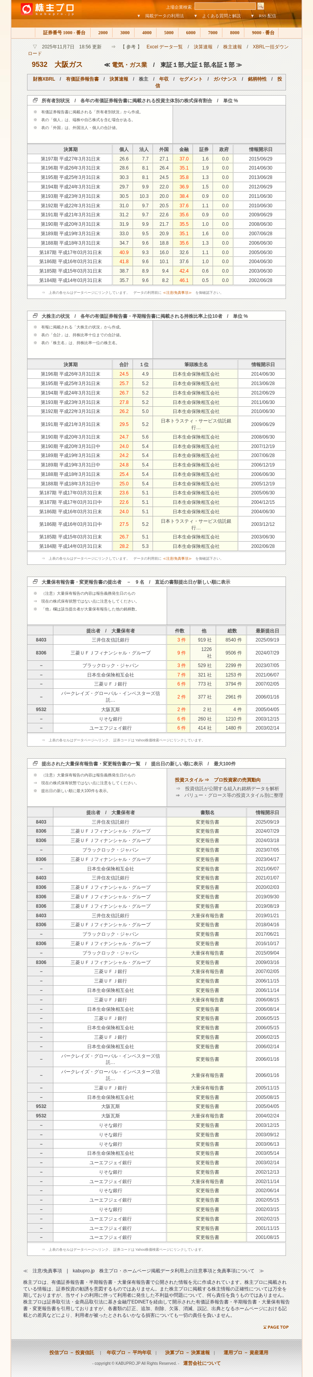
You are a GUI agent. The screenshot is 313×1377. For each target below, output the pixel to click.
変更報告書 (207, 822)
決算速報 (203, 47)
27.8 (124, 402)
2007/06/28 (260, 233)
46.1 (184, 280)
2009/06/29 (260, 215)
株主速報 (232, 47)
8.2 (165, 280)
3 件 (181, 640)
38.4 (184, 196)
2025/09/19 (267, 640)
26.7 (124, 393)
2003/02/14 (267, 728)
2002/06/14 (267, 1190)
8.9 (145, 271)
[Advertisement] (229, 124)
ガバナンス (225, 79)
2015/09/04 (267, 953)
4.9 (145, 374)
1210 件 (234, 719)
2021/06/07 (267, 675)
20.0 (164, 196)
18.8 (164, 243)
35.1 (184, 168)
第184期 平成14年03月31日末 (70, 280)
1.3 (205, 177)
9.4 (165, 271)
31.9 (124, 224)
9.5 (145, 233)
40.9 (124, 252)
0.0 (225, 159)
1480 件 (234, 728)
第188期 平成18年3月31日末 (71, 243)
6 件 (181, 684)
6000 (189, 32)
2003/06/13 (267, 1144)
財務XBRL (44, 79)
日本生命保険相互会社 (196, 374)
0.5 (205, 280)
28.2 (124, 546)
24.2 (124, 455)
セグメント (191, 79)
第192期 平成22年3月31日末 (71, 205)
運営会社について (202, 1363)
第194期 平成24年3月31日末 (71, 187)
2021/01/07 (267, 878)
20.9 (164, 233)
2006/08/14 (267, 1009)
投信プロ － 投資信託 (72, 1352)
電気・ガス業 (129, 64)
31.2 (124, 215)
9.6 (145, 243)
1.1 (205, 205)
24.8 (124, 465)
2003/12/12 (263, 524)
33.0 (124, 233)
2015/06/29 (260, 159)
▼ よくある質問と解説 (217, 15)
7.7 (145, 159)
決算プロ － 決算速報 (185, 1352)
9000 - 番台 (261, 32)
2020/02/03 (267, 887)
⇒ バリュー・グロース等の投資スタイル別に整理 (229, 795)
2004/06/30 (260, 261)
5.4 (145, 446)
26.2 (124, 411)
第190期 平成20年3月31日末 (71, 224)
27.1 (164, 159)
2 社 (207, 709)
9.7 (145, 205)
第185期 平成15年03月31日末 (70, 271)
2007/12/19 (263, 446)
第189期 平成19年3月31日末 (71, 233)
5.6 (145, 437)
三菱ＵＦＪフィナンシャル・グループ (111, 653)
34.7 (124, 243)
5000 (167, 32)
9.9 (145, 187)
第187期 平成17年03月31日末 (70, 252)
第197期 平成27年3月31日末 (71, 159)
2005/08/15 (267, 1097)
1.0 (205, 224)
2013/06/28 (260, 177)
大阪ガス (69, 64)
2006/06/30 (260, 243)
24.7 (124, 437)
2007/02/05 (267, 684)
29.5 (124, 424)
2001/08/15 (267, 1237)
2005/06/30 (260, 252)
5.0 (145, 411)
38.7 (124, 271)
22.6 (164, 215)
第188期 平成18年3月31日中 (71, 484)
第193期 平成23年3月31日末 (71, 196)
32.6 (184, 252)
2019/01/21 (267, 915)
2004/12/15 (263, 502)
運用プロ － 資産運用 (243, 1352)
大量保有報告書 (207, 915)
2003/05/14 (267, 1153)
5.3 (145, 546)
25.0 (124, 484)
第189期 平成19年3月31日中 (71, 465)
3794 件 (234, 684)
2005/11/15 (267, 1088)
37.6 (184, 205)
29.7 (124, 187)
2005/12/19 (263, 484)
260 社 (205, 719)
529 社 (205, 665)
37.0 (184, 159)
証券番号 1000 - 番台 (62, 32)
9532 (39, 64)
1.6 (205, 159)
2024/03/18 (267, 840)
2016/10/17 (267, 943)
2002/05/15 (267, 1200)
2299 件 (234, 665)
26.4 (164, 168)
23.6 (124, 493)
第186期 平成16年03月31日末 (70, 261)
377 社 (205, 697)
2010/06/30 (260, 205)
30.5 (124, 196)
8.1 (145, 168)
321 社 (205, 675)
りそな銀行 (110, 719)
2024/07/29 (267, 653)
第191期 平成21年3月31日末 (71, 215)
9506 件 (234, 653)
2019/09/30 (267, 897)
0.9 (205, 196)
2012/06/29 (260, 187)
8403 (41, 640)
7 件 (181, 675)
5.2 (145, 383)
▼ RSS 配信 (263, 15)
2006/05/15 (267, 1018)
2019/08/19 (267, 906)
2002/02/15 (267, 1219)
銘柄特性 (257, 79)
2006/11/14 (267, 990)
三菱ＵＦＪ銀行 (110, 684)
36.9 (184, 187)
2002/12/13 (267, 1172)
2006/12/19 (263, 465)
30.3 (124, 177)
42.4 (184, 271)
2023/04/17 (267, 859)
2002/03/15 (267, 1209)
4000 (145, 32)
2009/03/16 (267, 962)
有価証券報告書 (82, 79)
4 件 (237, 709)
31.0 (124, 205)
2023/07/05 (267, 665)
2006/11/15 (267, 981)
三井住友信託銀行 (110, 640)
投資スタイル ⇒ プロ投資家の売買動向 (218, 780)
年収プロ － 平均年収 (126, 1352)
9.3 (145, 252)
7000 (211, 32)
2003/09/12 (267, 1134)
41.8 (124, 261)
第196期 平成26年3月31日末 (71, 168)
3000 (123, 32)
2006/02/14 (267, 1046)
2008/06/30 (260, 224)
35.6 (184, 215)
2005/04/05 (267, 709)
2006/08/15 (267, 1000)
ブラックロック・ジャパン (110, 665)
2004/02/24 (267, 1116)
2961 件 (234, 697)
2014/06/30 (260, 168)
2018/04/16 (267, 924)
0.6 (205, 271)
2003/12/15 (267, 719)
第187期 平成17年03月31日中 (70, 502)
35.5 (184, 224)
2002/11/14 (267, 1181)
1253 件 (234, 675)
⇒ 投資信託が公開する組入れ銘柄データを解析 (227, 788)
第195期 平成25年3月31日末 (71, 177)
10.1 (164, 261)
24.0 (124, 446)
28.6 (124, 168)
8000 (233, 32)
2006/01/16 (267, 697)
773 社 (205, 684)
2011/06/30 (260, 196)
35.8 (184, 177)
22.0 (164, 187)
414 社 (205, 728)
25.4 (124, 474)
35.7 (124, 280)
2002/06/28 (260, 280)
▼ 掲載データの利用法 (160, 15)
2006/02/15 (267, 1037)
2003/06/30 (260, 271)
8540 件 (234, 640)
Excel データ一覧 (165, 47)
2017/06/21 (267, 934)
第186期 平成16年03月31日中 (70, 524)
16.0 (164, 252)
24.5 (164, 177)
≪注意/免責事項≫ (177, 293)
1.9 (205, 168)
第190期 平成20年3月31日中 (71, 446)
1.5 (205, 187)
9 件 (181, 653)
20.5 (164, 205)
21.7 (164, 224)
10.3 (144, 196)
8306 (41, 653)
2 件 (181, 697)
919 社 (205, 640)
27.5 (124, 524)
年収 (164, 79)
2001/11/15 (267, 1228)
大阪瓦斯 (110, 709)
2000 (101, 32)
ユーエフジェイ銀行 (110, 728)
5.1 (145, 493)
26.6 (124, 159)
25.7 (124, 383)
